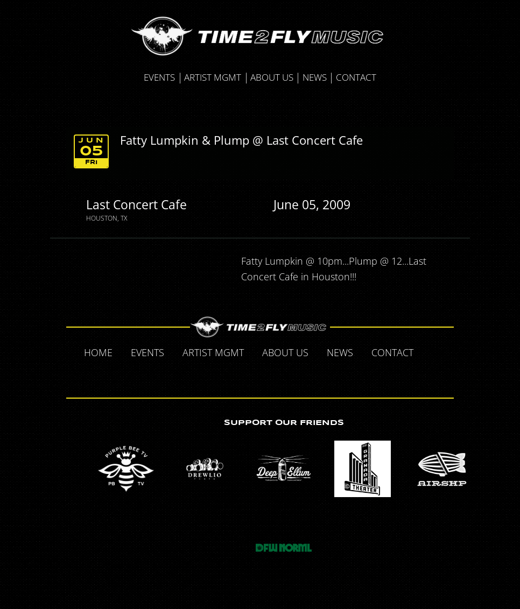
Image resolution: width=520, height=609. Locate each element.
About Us (271, 77)
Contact (356, 77)
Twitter (238, 375)
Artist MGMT (212, 77)
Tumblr (260, 375)
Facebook (434, 352)
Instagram (283, 375)
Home (98, 352)
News (315, 77)
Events (159, 77)
